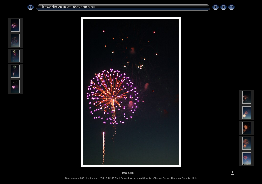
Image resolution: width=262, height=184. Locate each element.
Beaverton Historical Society (136, 178)
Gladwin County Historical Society (171, 178)
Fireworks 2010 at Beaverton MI (67, 7)
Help (194, 178)
